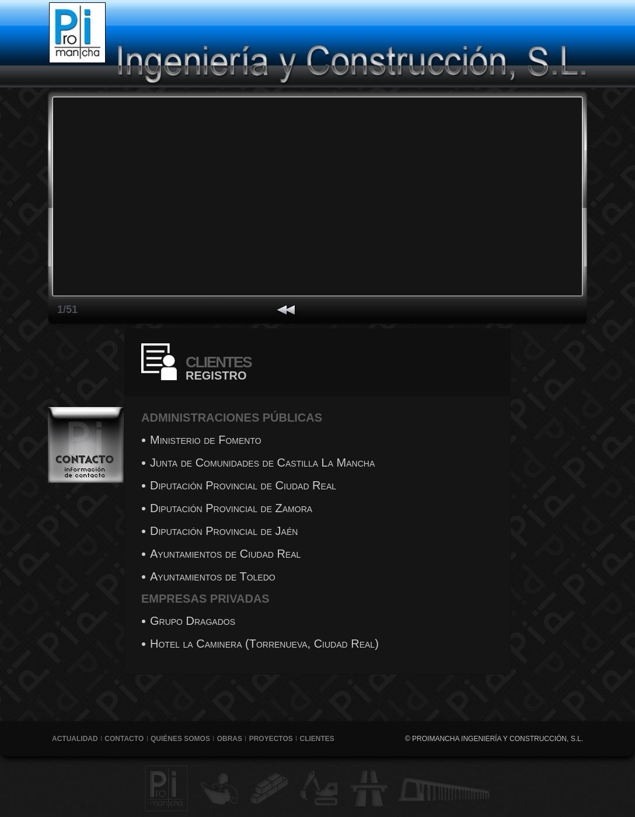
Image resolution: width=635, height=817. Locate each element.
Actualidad (75, 739)
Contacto (124, 739)
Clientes (317, 739)
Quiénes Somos (180, 739)
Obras (229, 739)
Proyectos (271, 739)
